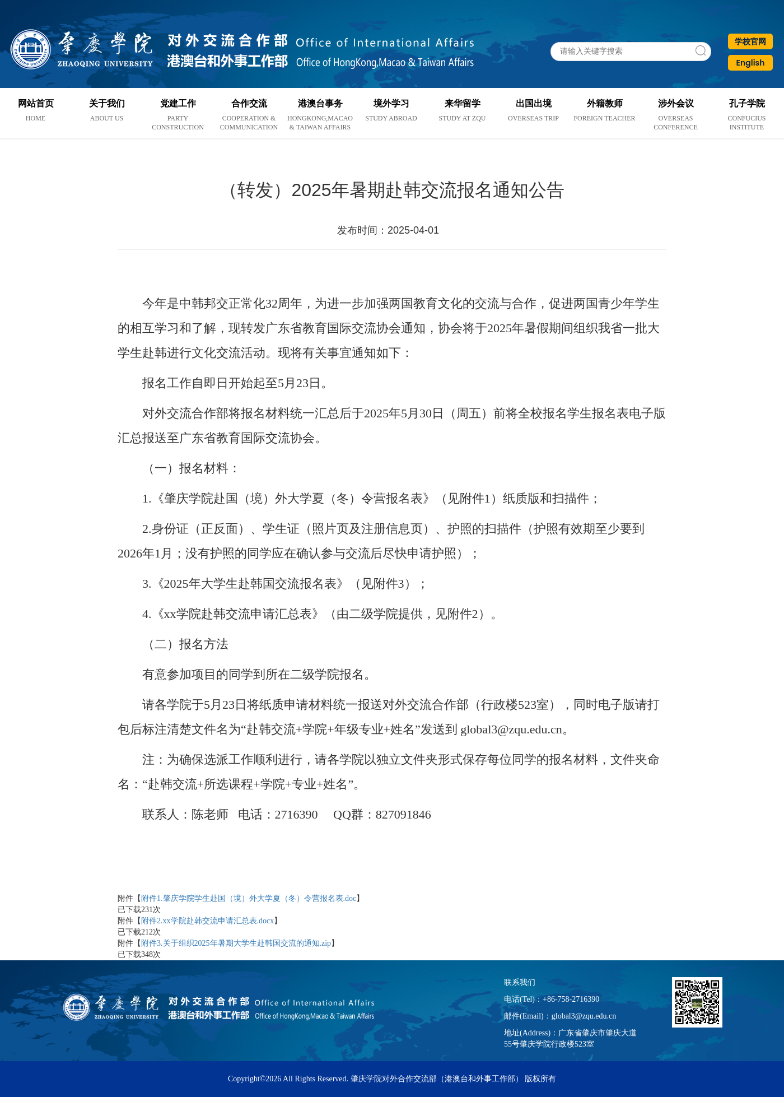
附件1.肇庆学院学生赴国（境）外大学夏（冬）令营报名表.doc (248, 898)
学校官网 (750, 41)
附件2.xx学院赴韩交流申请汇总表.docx (207, 921)
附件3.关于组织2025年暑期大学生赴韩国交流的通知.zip (236, 943)
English (750, 62)
